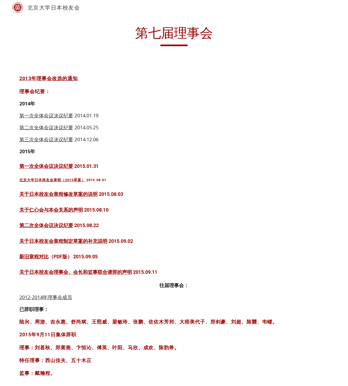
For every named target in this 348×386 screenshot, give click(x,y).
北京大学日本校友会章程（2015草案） (52, 180)
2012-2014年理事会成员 (45, 297)
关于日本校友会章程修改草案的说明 (58, 194)
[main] (174, 35)
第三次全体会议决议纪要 (46, 139)
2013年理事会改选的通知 (48, 78)
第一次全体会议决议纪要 (46, 115)
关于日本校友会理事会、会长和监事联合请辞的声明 (75, 272)
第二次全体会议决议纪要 (46, 127)
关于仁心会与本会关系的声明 (51, 210)
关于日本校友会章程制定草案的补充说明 (63, 241)
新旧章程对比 (34, 256)
